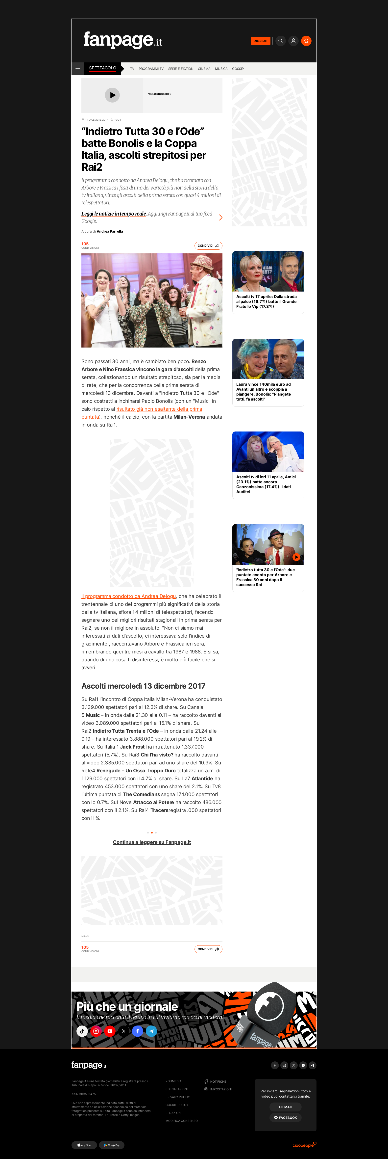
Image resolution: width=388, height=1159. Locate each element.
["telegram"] (151, 1031)
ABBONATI (260, 40)
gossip (238, 69)
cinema (204, 69)
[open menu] (78, 68)
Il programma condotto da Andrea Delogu (128, 596)
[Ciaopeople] (304, 1146)
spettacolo (102, 67)
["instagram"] (96, 1031)
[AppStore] (84, 1145)
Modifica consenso (182, 1121)
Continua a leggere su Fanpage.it (152, 842)
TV (132, 69)
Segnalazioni (177, 1089)
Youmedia (173, 1081)
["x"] (123, 1031)
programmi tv (151, 69)
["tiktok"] (82, 1031)
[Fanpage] (89, 1065)
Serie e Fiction (181, 69)
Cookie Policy (177, 1105)
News (85, 936)
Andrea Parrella (110, 231)
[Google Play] (111, 1145)
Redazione (174, 1113)
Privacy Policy (178, 1097)
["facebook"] (137, 1031)
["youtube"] (110, 1031)
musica (221, 69)
